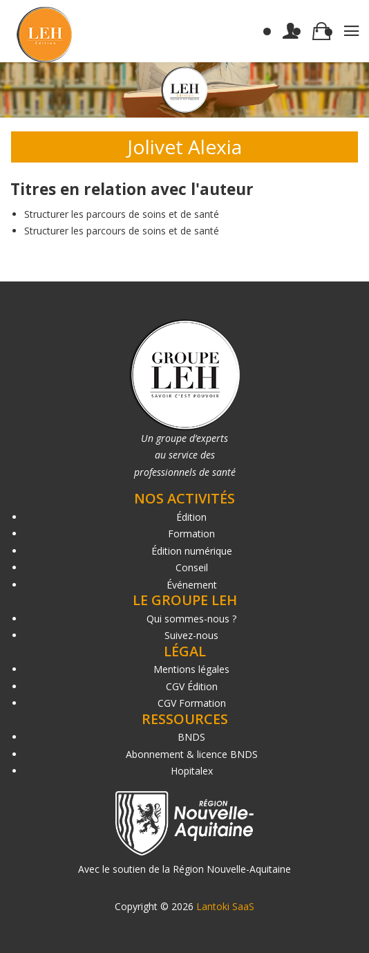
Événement (192, 584)
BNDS (191, 736)
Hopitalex (192, 770)
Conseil (192, 567)
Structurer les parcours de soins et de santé (121, 214)
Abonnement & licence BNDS (192, 754)
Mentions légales (191, 669)
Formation (191, 533)
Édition (191, 517)
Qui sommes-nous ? (191, 618)
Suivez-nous (191, 635)
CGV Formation (192, 703)
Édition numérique (191, 550)
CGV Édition (192, 686)
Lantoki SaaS (225, 906)
